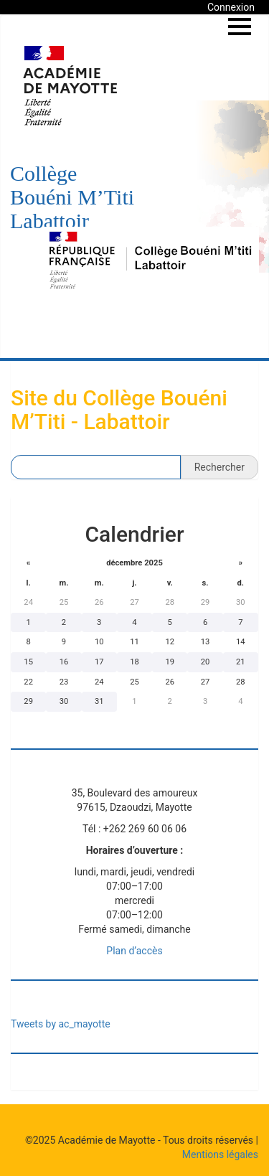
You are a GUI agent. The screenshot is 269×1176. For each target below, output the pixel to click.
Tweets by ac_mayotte (60, 1024)
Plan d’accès (134, 950)
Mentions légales (220, 1154)
